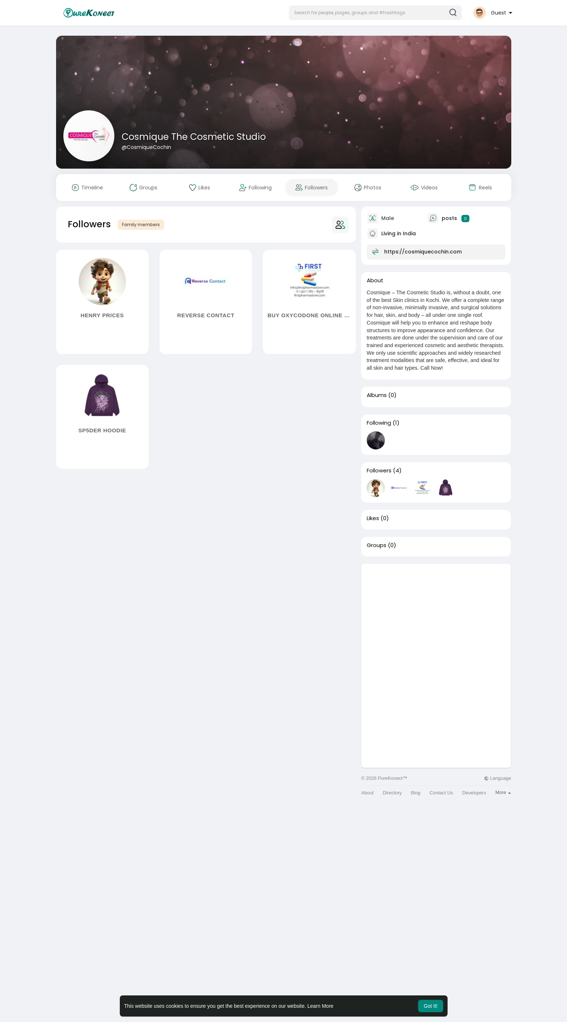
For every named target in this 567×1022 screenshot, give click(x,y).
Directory (392, 792)
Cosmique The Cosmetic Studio (194, 136)
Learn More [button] (320, 1006)
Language (497, 778)
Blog (415, 792)
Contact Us (441, 792)
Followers (379, 470)
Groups (376, 545)
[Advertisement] (436, 615)
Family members (141, 224)
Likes (373, 518)
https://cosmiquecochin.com (423, 251)
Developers (474, 792)
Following (379, 423)
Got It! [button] (430, 1006)
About (367, 792)
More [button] (503, 792)
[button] (375, 12)
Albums (377, 395)
